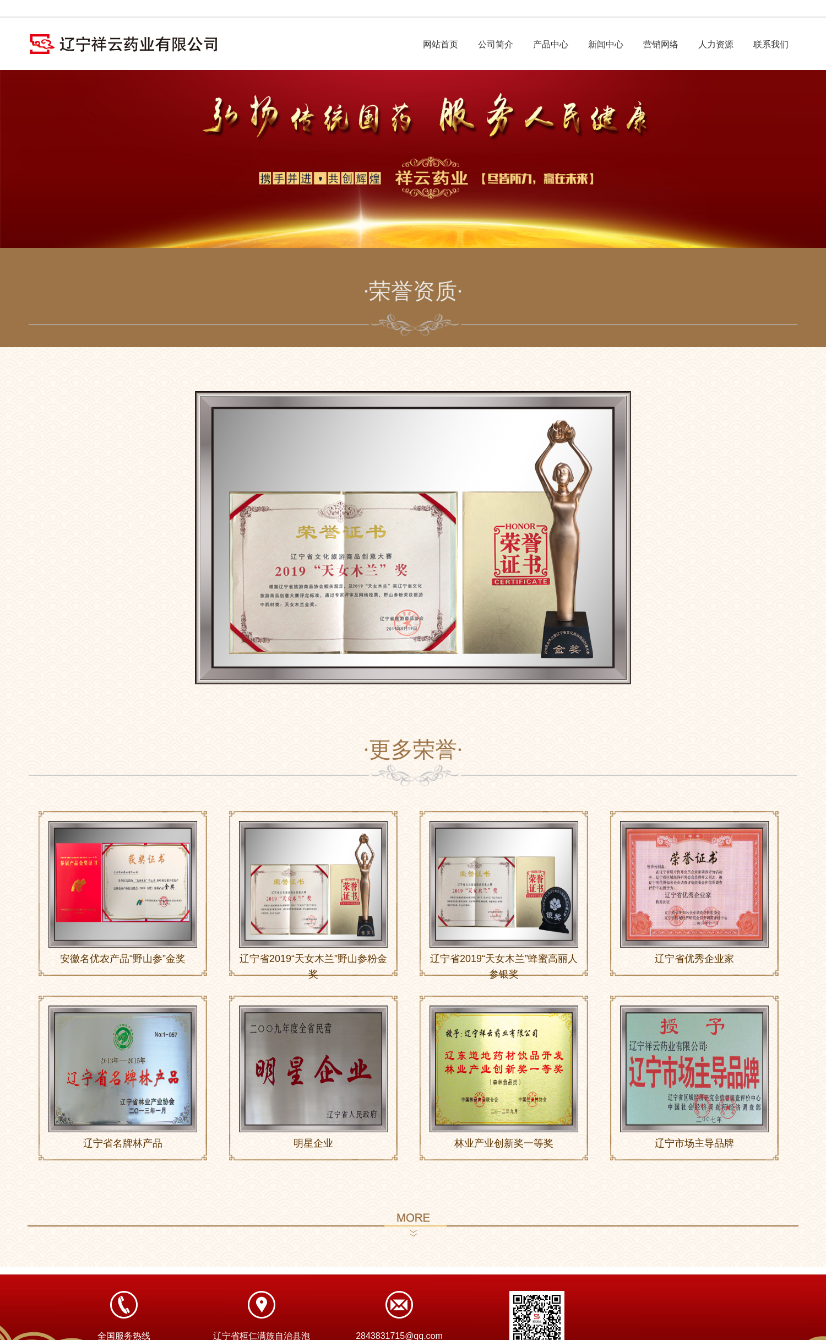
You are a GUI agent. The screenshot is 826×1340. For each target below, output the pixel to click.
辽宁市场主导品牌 (694, 1143)
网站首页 (440, 44)
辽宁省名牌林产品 (122, 1143)
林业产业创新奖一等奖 (503, 1143)
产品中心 (550, 44)
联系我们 (771, 44)
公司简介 (495, 44)
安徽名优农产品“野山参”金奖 (123, 958)
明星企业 (313, 1143)
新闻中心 (605, 44)
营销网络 (660, 44)
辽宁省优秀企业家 (694, 958)
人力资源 (715, 44)
